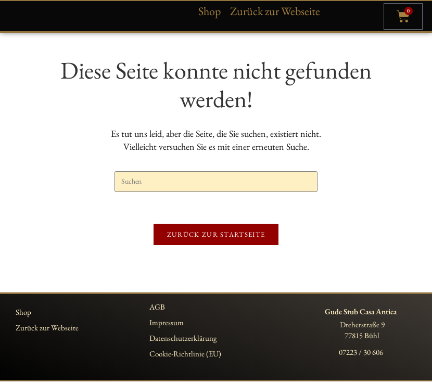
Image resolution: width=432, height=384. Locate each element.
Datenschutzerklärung (183, 340)
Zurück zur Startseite (216, 237)
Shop (209, 11)
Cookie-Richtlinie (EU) (185, 356)
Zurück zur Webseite (275, 11)
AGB (157, 309)
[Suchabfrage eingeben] (216, 184)
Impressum (166, 325)
